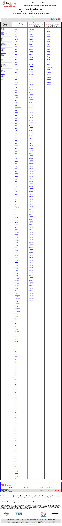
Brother (2, 32)
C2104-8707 (32, 31)
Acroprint (2, 28)
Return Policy (54, 521)
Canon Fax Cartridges (5, 35)
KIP (2, 50)
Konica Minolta (3, 51)
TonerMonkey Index (6, 20)
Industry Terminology (38, 521)
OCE (2, 60)
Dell (2, 38)
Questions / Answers (55, 20)
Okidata (2, 61)
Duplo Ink (3, 40)
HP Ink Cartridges (4, 45)
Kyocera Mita (3, 53)
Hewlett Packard (4, 44)
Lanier (2, 54)
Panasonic (3, 64)
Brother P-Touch (4, 33)
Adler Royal (3, 29)
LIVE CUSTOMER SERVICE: (32, 18)
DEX (2, 39)
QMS (2, 69)
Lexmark (2, 55)
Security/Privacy (31, 20)
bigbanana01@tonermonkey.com (34, 524)
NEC (2, 59)
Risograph (3, 71)
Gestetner (3, 43)
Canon (2, 34)
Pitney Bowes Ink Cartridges (6, 66)
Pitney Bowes (3, 65)
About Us (18, 20)
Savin (2, 75)
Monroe (2, 56)
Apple (2, 30)
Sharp (2, 76)
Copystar (2, 37)
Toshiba (2, 77)
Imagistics (3, 48)
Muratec (2, 58)
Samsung (3, 74)
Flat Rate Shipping (23, 521)
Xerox (2, 79)
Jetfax (2, 49)
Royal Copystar (4, 72)
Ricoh (2, 70)
